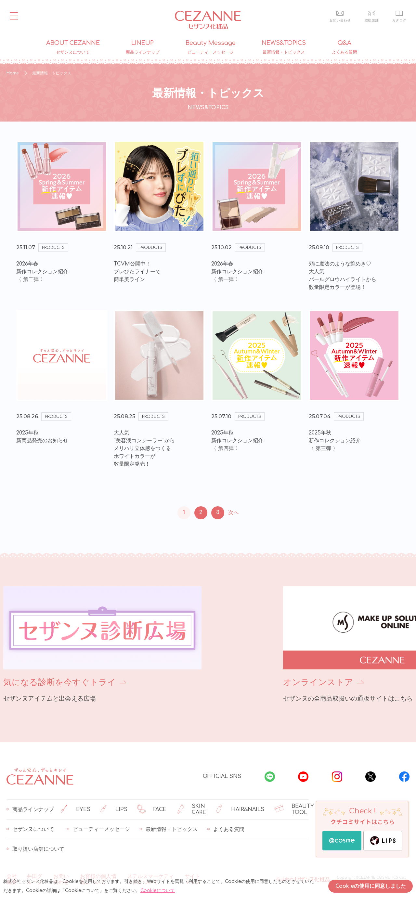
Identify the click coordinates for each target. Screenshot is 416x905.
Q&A (344, 47)
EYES (75, 809)
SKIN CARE (191, 809)
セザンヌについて (30, 829)
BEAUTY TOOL (294, 809)
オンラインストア (249, 682)
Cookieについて (157, 890)
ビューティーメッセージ (98, 829)
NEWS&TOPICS (284, 47)
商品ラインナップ (30, 809)
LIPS (114, 809)
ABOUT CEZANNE (73, 47)
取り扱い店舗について (35, 849)
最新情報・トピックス (169, 829)
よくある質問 (225, 829)
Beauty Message (211, 47)
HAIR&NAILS (240, 809)
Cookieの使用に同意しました (370, 886)
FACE (151, 809)
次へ (233, 512)
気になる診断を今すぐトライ (59, 682)
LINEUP (143, 47)
